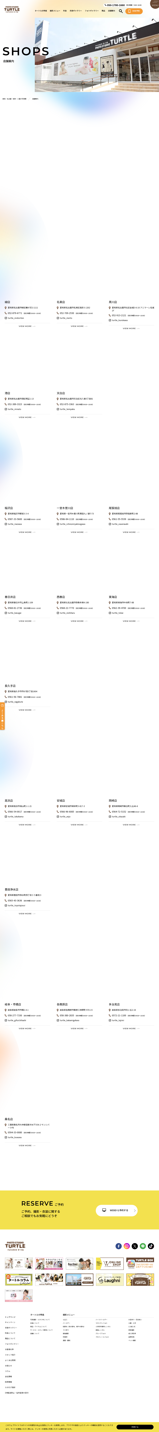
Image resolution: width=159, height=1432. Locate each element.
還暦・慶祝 (66, 1343)
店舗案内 (111, 11)
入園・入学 (132, 1326)
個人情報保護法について (51, 1408)
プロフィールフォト (102, 1340)
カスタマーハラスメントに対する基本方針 (118, 1408)
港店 (7, 393)
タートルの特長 (41, 11)
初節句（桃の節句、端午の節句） (74, 1329)
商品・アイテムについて (38, 1327)
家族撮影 (131, 1333)
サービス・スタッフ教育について (41, 1330)
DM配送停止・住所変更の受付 (16, 1391)
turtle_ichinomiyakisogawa (72, 523)
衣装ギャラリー (76, 11)
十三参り (66, 1333)
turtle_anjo (65, 816)
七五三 (65, 1322)
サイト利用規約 (93, 1408)
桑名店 (9, 1119)
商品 (103, 11)
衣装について (34, 1324)
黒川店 (113, 302)
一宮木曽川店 (65, 508)
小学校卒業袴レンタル (103, 1329)
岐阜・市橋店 (13, 1004)
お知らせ (8, 1363)
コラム (7, 1369)
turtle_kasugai (14, 612)
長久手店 (10, 686)
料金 (65, 11)
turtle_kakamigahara (69, 1020)
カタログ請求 (10, 1385)
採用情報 (8, 1380)
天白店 (61, 393)
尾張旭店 (114, 508)
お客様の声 (9, 1347)
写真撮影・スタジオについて (40, 1320)
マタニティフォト (101, 1326)
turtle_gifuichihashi (17, 1020)
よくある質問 (10, 1358)
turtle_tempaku (67, 409)
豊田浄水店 (11, 889)
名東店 (61, 302)
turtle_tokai (117, 612)
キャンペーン (10, 1320)
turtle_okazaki (119, 816)
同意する (135, 1427)
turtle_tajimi (118, 1020)
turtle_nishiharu (67, 612)
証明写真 (131, 1340)
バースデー (66, 1326)
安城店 (61, 800)
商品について (10, 1336)
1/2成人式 (131, 1329)
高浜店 (9, 800)
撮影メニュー (55, 11)
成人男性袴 (132, 1336)
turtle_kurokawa (120, 320)
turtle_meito (66, 317)
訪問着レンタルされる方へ (39, 1355)
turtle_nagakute (15, 701)
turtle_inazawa (15, 523)
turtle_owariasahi (120, 523)
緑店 (7, 302)
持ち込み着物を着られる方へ (40, 1351)
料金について (10, 1331)
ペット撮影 (132, 1343)
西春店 (61, 597)
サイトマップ (32, 1408)
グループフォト (101, 1336)
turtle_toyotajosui (16, 905)
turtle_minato (14, 409)
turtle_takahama (15, 816)
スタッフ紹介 (10, 1353)
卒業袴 (65, 1340)
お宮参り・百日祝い (135, 1322)
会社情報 (8, 1374)
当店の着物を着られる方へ (39, 1348)
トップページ (10, 1315)
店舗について (34, 1334)
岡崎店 (113, 800)
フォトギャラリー (92, 11)
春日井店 (10, 597)
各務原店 (62, 1004)
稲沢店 (9, 508)
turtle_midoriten (16, 317)
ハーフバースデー (101, 1322)
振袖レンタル (100, 1333)
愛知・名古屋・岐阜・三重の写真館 (14, 99)
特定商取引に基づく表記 (73, 1408)
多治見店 (114, 1004)
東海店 (113, 597)
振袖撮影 (66, 1336)
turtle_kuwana (14, 1137)
